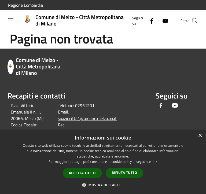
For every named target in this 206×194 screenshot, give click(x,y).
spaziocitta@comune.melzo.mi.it (87, 118)
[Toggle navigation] (11, 20)
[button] (103, 185)
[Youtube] (163, 20)
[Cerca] (195, 20)
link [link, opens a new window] (154, 161)
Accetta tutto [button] (82, 173)
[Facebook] (149, 20)
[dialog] (103, 162)
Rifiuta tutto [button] (124, 172)
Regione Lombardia (25, 5)
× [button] (200, 136)
